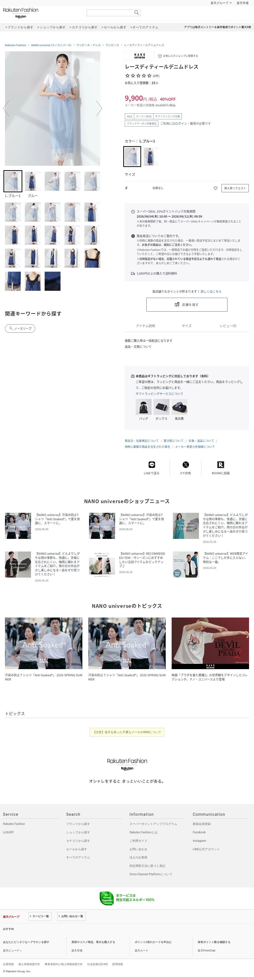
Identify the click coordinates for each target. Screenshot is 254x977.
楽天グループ (219, 3)
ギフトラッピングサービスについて (159, 393)
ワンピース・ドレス (88, 45)
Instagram (199, 841)
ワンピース (112, 45)
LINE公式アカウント (206, 849)
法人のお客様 (138, 857)
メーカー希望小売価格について (195, 447)
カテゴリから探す (78, 841)
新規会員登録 (202, 824)
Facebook (199, 832)
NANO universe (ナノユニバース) (51, 45)
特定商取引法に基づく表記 (147, 866)
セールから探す (76, 849)
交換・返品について (201, 441)
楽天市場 (243, 3)
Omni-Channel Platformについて (150, 874)
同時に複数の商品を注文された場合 (147, 447)
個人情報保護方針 (29, 964)
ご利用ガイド (138, 841)
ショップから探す (78, 832)
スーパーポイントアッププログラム (153, 824)
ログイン (181, 123)
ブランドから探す (78, 824)
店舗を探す (190, 304)
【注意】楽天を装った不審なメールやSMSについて (127, 732)
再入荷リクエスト (235, 188)
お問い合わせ (138, 849)
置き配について (174, 441)
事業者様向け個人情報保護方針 (64, 964)
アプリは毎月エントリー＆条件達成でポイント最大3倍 (217, 27)
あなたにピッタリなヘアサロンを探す (26, 942)
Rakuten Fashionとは (143, 832)
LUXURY (8, 832)
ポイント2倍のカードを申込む (153, 942)
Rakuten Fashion (41, 13)
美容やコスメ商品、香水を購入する (93, 942)
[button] (6, 108)
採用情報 (117, 964)
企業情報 (8, 964)
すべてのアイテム (78, 857)
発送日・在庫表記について (142, 441)
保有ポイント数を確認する (214, 942)
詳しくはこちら (211, 291)
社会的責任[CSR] (97, 964)
